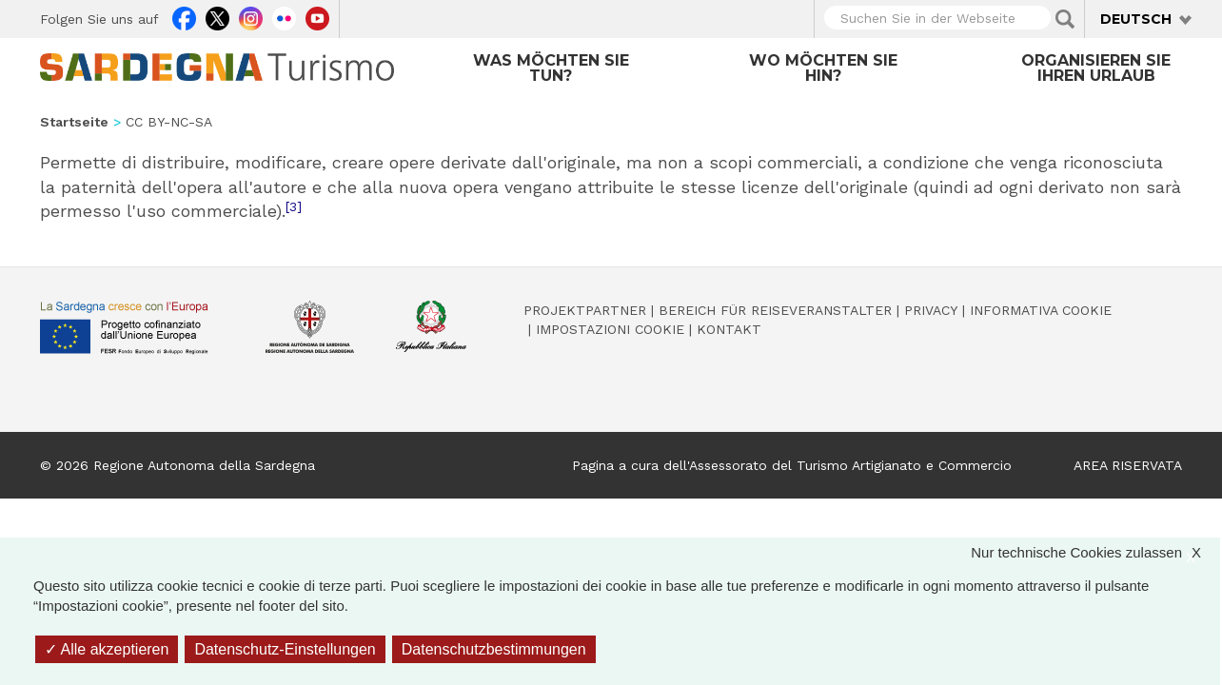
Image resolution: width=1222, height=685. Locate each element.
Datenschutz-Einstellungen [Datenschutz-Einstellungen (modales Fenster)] (284, 649)
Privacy (930, 310)
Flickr (284, 16)
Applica (1064, 19)
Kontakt (729, 329)
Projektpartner (584, 310)
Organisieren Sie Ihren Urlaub (1096, 68)
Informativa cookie (1041, 310)
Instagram (251, 16)
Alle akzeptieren (106, 649)
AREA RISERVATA (1128, 465)
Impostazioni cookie (610, 329)
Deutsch (1136, 19)
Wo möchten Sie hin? (823, 68)
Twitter (217, 16)
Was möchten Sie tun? (551, 68)
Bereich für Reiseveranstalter (775, 310)
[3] (294, 206)
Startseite (74, 121)
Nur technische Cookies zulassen (1095, 552)
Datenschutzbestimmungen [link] (494, 649)
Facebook (184, 16)
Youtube (317, 16)
